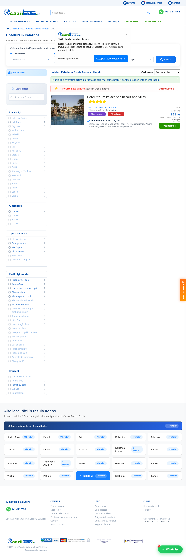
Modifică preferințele (68, 58)
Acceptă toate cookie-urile (110, 58)
